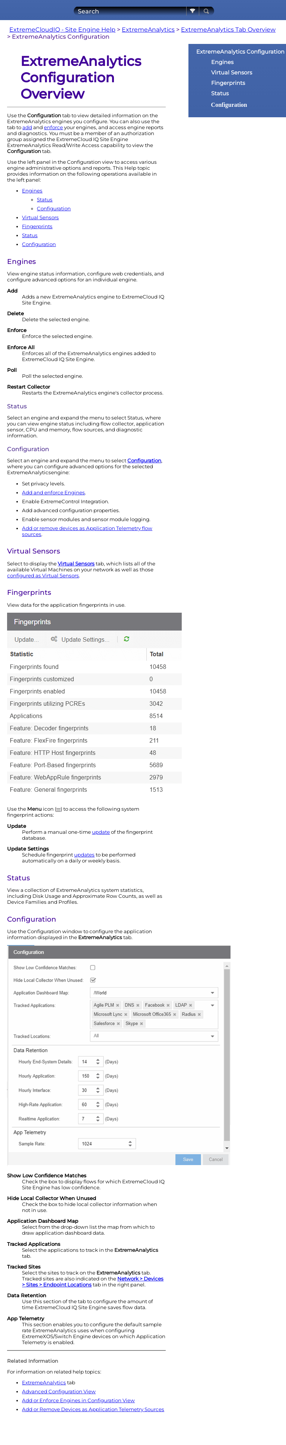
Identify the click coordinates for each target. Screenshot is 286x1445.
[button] (192, 11)
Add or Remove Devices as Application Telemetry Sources (93, 1409)
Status (45, 199)
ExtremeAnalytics (148, 29)
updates (84, 855)
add (27, 127)
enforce (53, 127)
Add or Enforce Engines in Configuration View (78, 1400)
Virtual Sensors (40, 217)
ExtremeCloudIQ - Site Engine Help (62, 29)
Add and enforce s (53, 492)
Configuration (54, 208)
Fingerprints (37, 226)
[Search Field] (144, 11)
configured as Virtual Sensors (43, 575)
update (101, 832)
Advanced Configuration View (59, 1391)
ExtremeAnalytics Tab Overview (228, 29)
